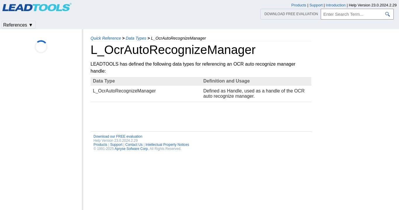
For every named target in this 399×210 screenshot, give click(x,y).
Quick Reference (106, 38)
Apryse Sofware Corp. (132, 149)
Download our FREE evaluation (117, 136)
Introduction (336, 5)
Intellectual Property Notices (167, 145)
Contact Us (134, 145)
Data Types (136, 38)
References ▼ (18, 24)
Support (116, 145)
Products (100, 145)
